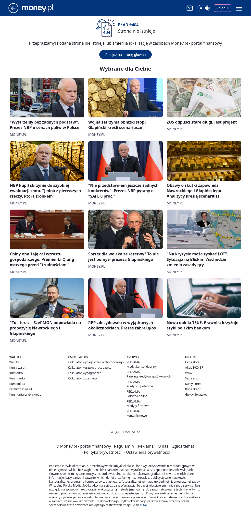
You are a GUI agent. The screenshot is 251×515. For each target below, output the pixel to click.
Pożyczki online (136, 396)
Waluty (14, 362)
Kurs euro (16, 373)
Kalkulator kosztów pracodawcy (89, 367)
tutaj (143, 505)
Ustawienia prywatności (147, 452)
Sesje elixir (192, 378)
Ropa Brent (193, 389)
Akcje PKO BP (194, 367)
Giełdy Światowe (196, 394)
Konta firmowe (136, 416)
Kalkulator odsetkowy (83, 378)
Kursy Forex (193, 384)
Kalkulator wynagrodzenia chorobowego (96, 362)
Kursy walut (17, 367)
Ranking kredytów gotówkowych (148, 376)
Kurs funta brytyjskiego (25, 394)
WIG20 (189, 373)
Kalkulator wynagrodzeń (84, 373)
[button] (239, 8)
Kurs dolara (17, 384)
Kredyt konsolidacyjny (141, 366)
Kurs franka (17, 378)
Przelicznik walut (20, 389)
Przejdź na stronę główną (125, 54)
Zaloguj (223, 8)
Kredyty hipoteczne (139, 386)
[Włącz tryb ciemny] (204, 8)
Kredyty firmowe (137, 406)
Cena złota (192, 362)
